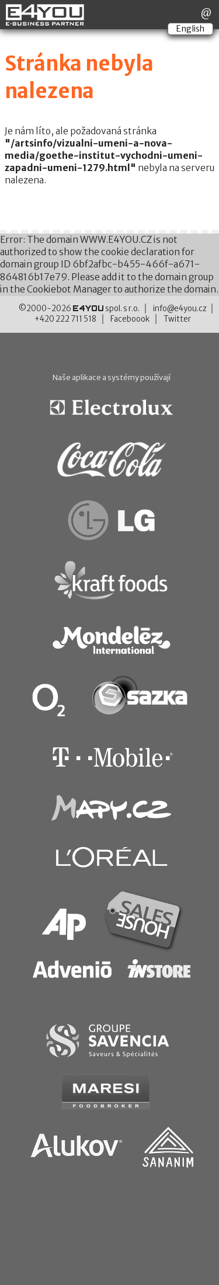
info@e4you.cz (180, 309)
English (190, 28)
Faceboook (130, 319)
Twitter (177, 319)
